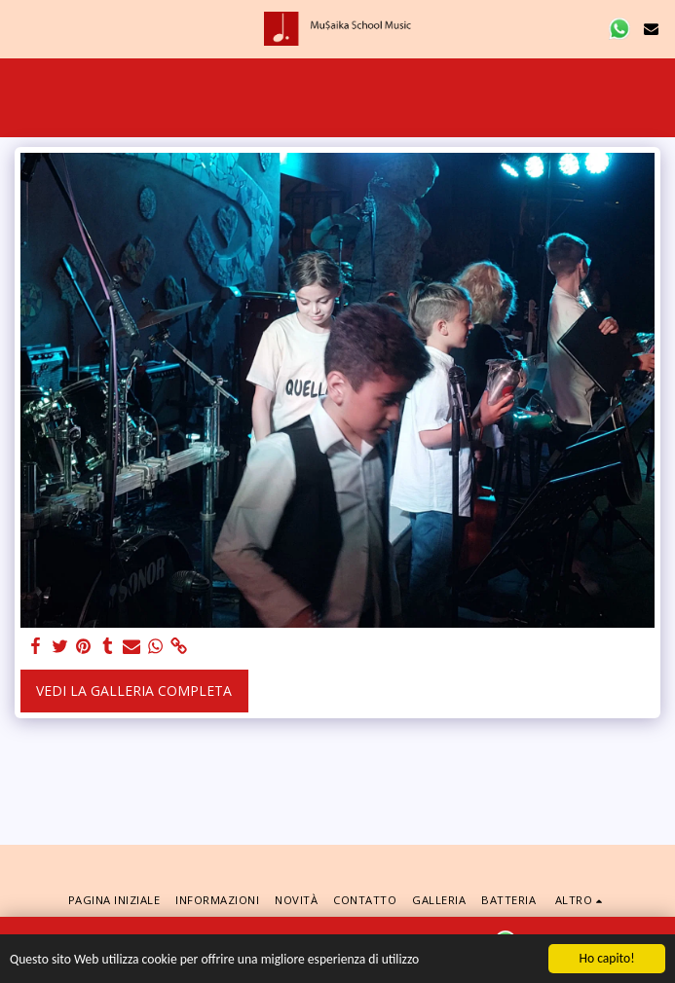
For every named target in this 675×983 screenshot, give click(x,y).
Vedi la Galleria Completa (134, 690)
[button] (21, 28)
